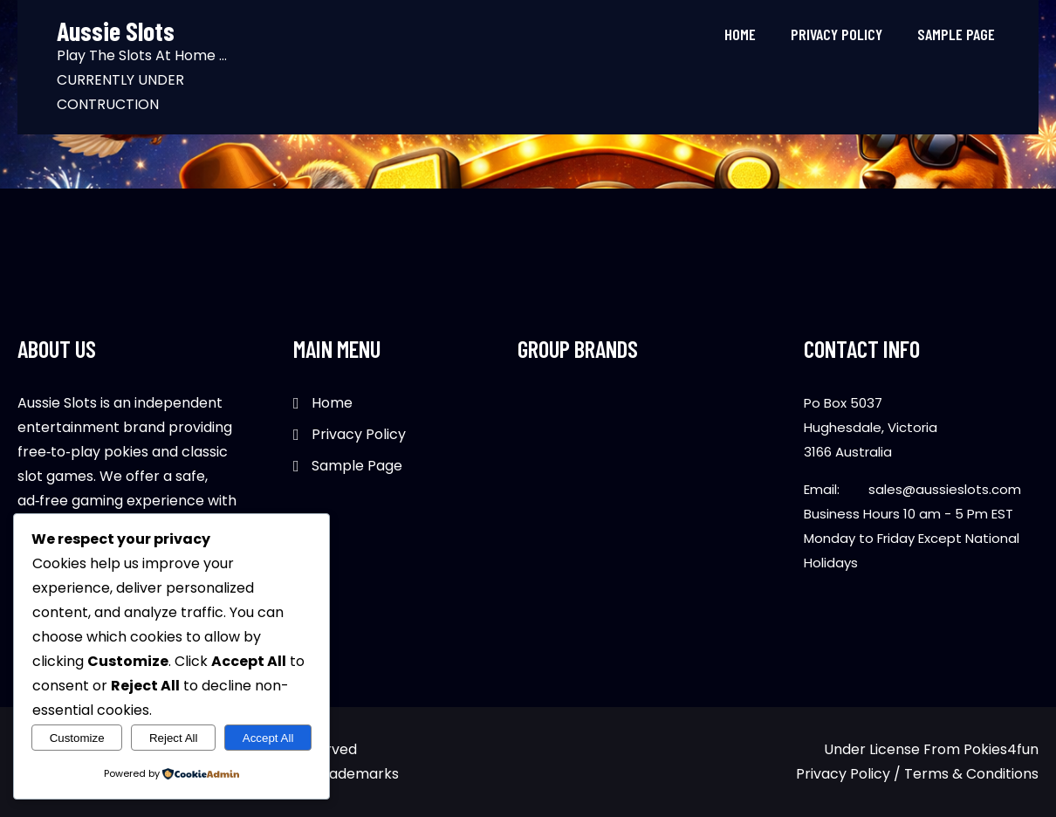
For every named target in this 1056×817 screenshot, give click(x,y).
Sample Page (956, 34)
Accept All (268, 738)
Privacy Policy (836, 34)
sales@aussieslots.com (944, 489)
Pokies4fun (1001, 749)
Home (740, 34)
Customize (77, 738)
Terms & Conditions (971, 774)
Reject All (173, 738)
